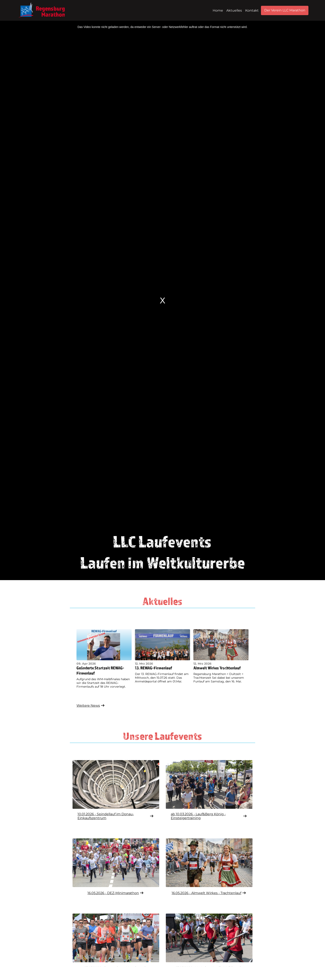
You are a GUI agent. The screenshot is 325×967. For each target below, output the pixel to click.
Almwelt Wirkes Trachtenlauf (217, 667)
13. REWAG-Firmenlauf (153, 667)
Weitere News (90, 705)
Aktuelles (234, 10)
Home (218, 10)
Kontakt (252, 10)
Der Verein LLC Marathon (284, 10)
